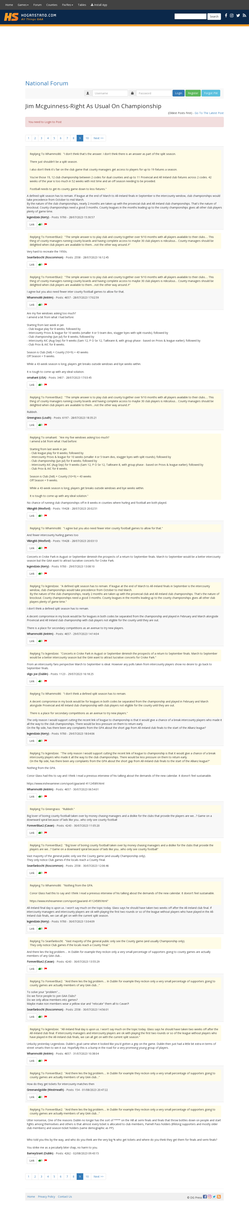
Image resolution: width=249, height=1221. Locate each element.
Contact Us (65, 1196)
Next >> (98, 138)
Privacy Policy (46, 1196)
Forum (37, 5)
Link (31, 224)
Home (9, 5)
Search (214, 16)
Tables (82, 5)
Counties (51, 5)
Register (193, 93)
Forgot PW (211, 93)
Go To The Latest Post (209, 113)
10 (87, 138)
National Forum (46, 83)
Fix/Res (67, 5)
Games (23, 5)
